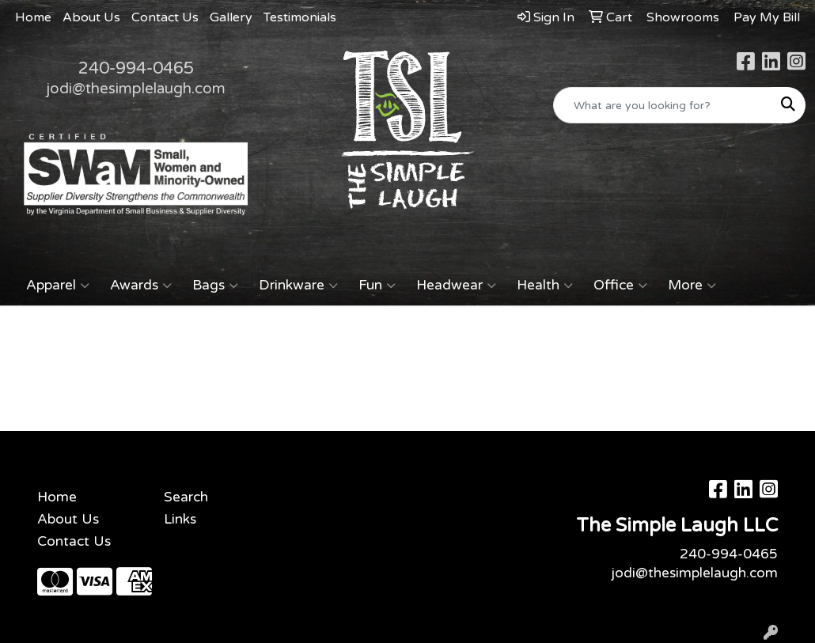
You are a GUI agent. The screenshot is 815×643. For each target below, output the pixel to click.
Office (620, 285)
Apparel (57, 285)
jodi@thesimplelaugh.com (136, 88)
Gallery (231, 17)
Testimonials (299, 17)
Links (180, 519)
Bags (215, 285)
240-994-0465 (136, 68)
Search (186, 497)
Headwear (456, 285)
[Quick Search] (662, 105)
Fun (377, 285)
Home (33, 17)
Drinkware (298, 285)
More (692, 285)
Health (545, 285)
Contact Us (165, 17)
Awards (141, 285)
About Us (91, 17)
